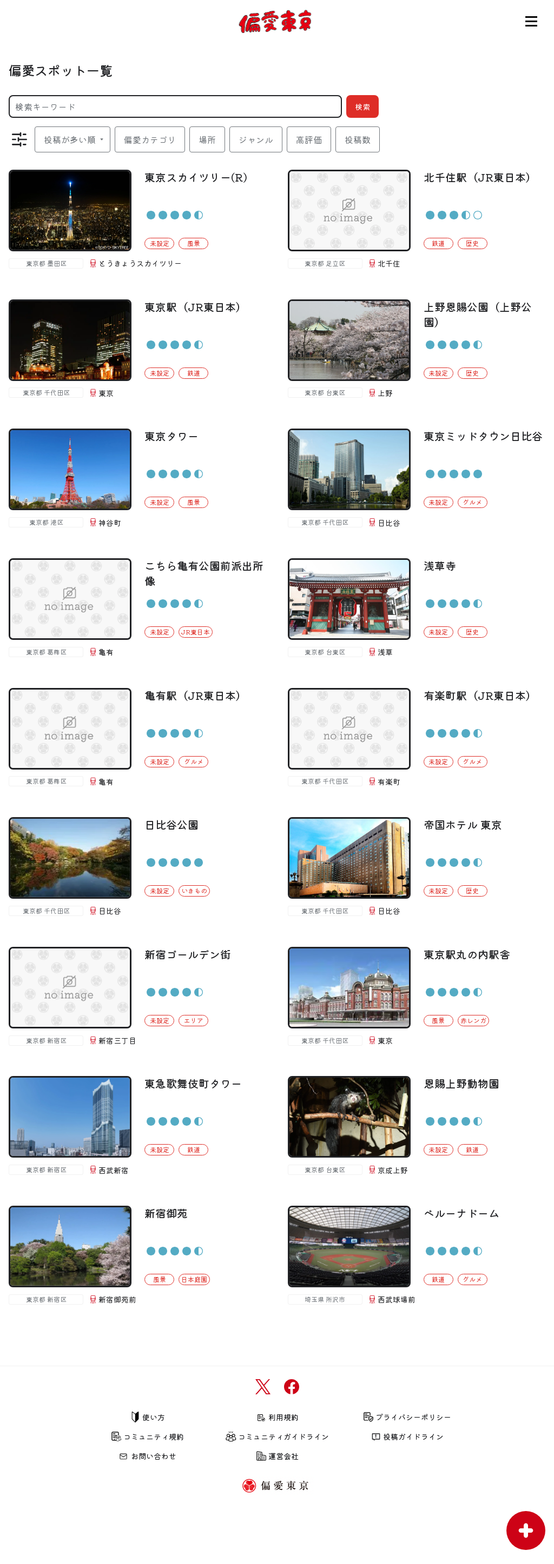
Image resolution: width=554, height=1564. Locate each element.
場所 (207, 139)
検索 (362, 106)
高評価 (309, 139)
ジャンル (256, 139)
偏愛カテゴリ (150, 139)
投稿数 (358, 139)
